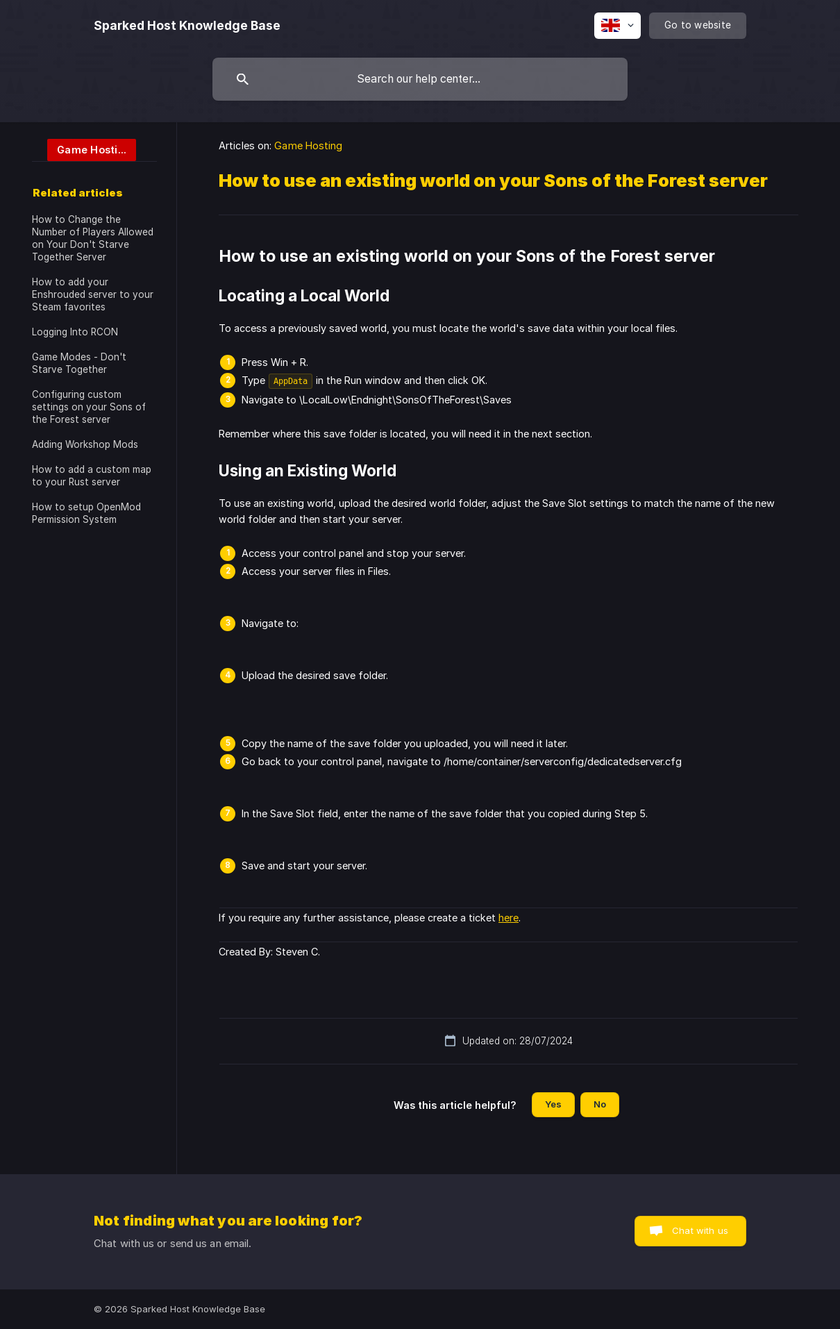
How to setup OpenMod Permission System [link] (86, 513)
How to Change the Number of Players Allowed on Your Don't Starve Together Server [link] (92, 238)
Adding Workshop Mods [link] (85, 444)
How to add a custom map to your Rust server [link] (91, 475)
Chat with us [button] (700, 1230)
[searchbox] (420, 79)
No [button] (600, 1104)
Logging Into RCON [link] (75, 331)
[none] (187, 25)
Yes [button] (553, 1104)
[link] (84, 149)
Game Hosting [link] (308, 145)
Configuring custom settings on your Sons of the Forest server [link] (89, 407)
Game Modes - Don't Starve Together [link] (79, 363)
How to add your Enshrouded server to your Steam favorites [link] (92, 294)
